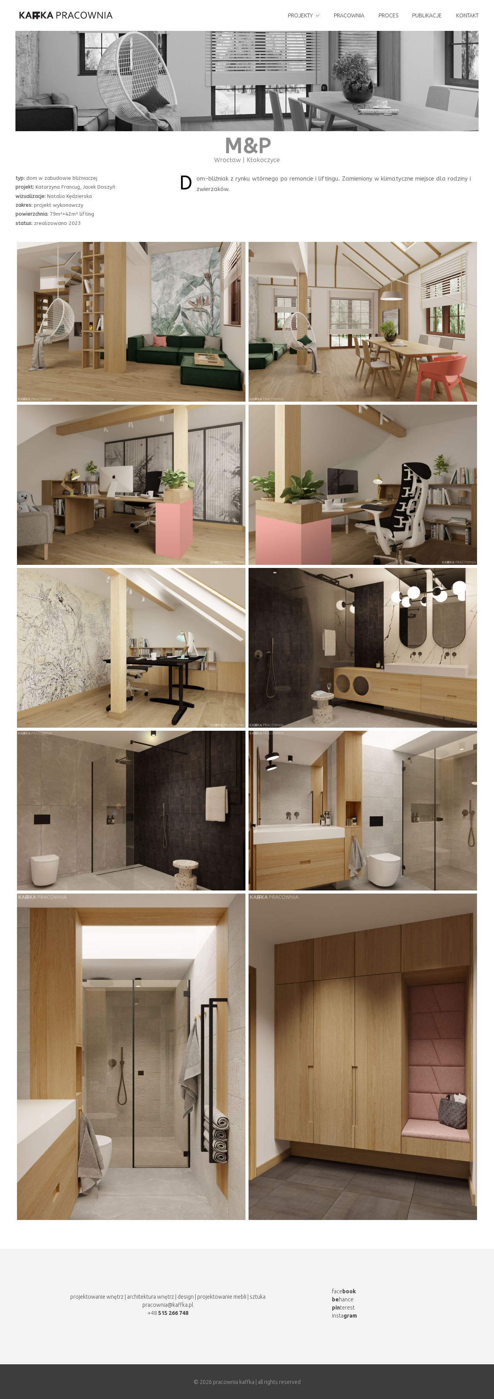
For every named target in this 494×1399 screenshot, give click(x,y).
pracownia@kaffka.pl (167, 1305)
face (344, 1291)
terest (343, 1307)
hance (343, 1299)
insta (344, 1316)
